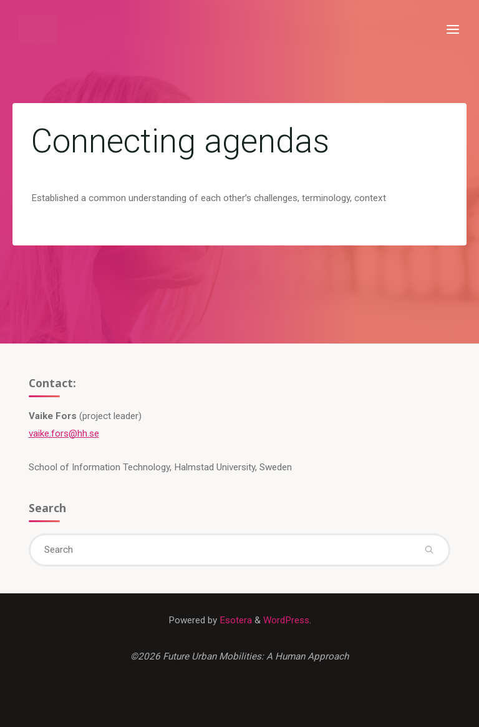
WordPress (286, 620)
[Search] (429, 549)
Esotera (234, 620)
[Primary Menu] (452, 29)
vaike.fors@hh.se (64, 433)
